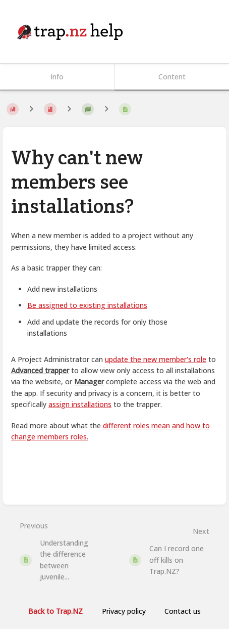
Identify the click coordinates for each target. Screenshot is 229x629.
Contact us (182, 611)
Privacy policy (124, 611)
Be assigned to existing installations (87, 305)
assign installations (79, 404)
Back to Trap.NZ (55, 611)
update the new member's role (155, 359)
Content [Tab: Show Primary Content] (172, 76)
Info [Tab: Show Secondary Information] (57, 76)
